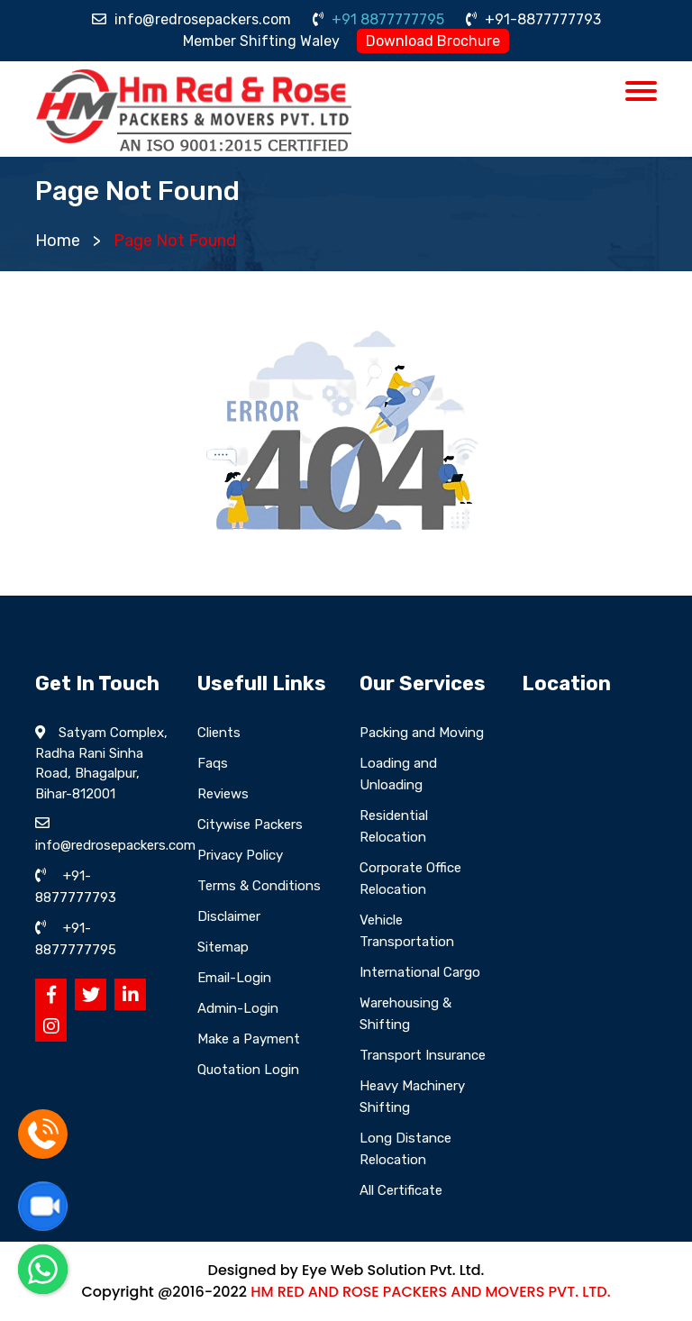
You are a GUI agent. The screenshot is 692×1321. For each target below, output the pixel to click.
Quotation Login (248, 1069)
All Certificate (401, 1190)
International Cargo (420, 972)
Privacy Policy (240, 855)
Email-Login (234, 978)
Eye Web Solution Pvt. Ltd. (393, 1270)
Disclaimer (228, 916)
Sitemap (223, 947)
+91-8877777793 (533, 19)
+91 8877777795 (378, 19)
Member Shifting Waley (261, 41)
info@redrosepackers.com (191, 19)
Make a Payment (248, 1039)
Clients (219, 732)
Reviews (223, 794)
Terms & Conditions (259, 886)
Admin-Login (237, 1008)
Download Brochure (433, 41)
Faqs (212, 763)
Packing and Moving (422, 732)
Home (57, 241)
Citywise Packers (250, 824)
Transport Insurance (423, 1055)
